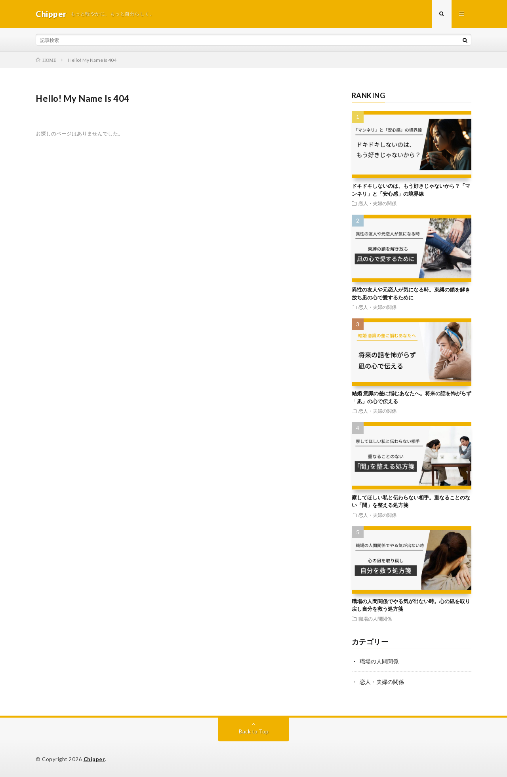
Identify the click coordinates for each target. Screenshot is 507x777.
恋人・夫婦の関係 (377, 203)
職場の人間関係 (375, 618)
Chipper (94, 759)
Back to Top (254, 731)
